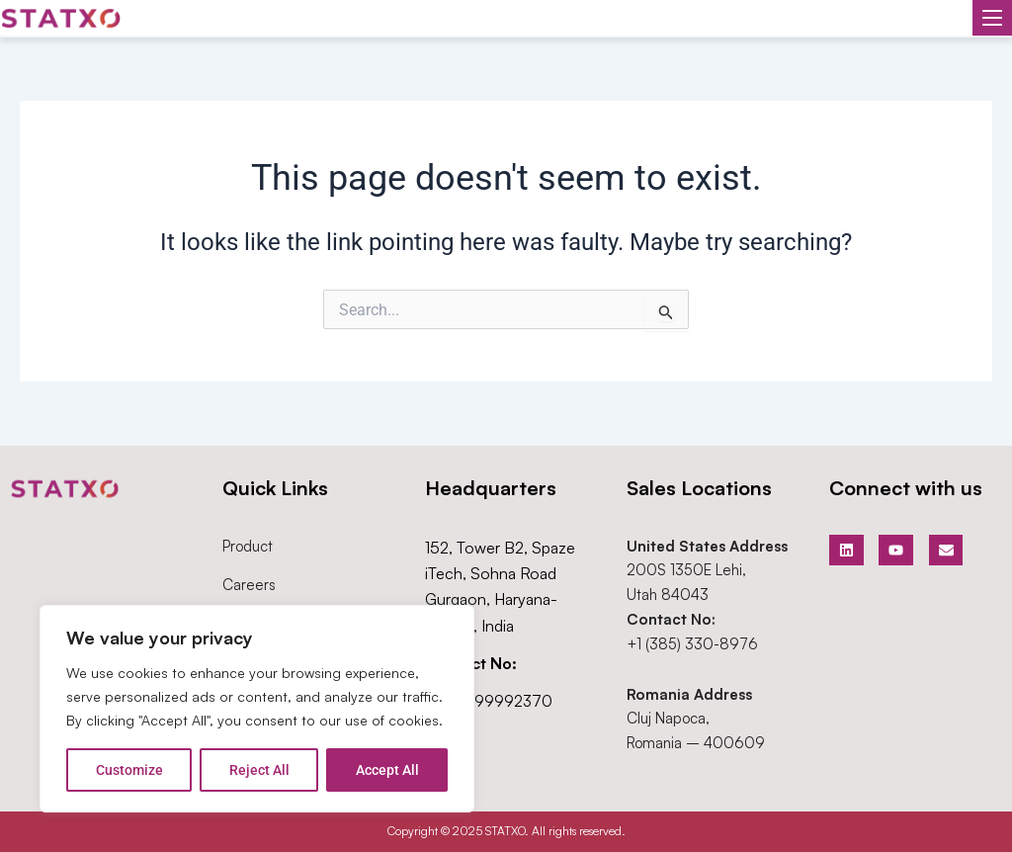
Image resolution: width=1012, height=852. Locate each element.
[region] (257, 708)
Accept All (387, 770)
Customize (129, 770)
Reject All (259, 770)
